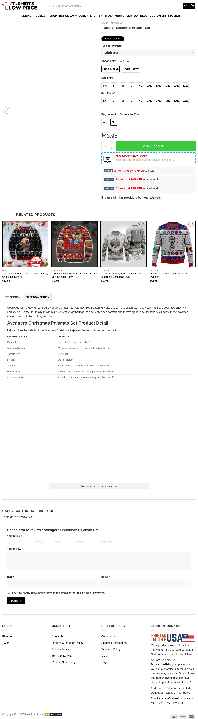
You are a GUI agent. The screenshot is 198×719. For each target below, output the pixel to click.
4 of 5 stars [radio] (69, 541)
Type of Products (111, 45)
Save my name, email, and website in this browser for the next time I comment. (58, 592)
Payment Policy (110, 649)
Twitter (6, 642)
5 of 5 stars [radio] (93, 541)
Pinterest (7, 636)
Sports (96, 15)
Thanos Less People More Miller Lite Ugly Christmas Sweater (25, 275)
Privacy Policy (60, 649)
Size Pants (108, 93)
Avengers (155, 198)
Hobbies (41, 15)
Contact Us (108, 636)
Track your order (118, 15)
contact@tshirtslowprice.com (176, 698)
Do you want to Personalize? (118, 114)
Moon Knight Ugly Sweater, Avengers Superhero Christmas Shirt (120, 275)
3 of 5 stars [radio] (48, 541)
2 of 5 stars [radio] (28, 541)
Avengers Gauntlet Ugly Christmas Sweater (169, 275)
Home (104, 23)
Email (105, 576)
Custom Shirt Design (165, 15)
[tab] (12, 297)
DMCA (105, 655)
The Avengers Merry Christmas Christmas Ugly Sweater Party (74, 275)
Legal (104, 662)
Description (12, 297)
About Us (57, 636)
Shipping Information (114, 642)
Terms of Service (62, 655)
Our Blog (141, 15)
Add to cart (155, 145)
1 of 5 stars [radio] (12, 541)
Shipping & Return (37, 297)
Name (11, 576)
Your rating (14, 536)
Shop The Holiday (63, 15)
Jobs (83, 15)
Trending (25, 15)
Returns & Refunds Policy (67, 642)
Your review (15, 548)
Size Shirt (107, 77)
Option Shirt (109, 61)
